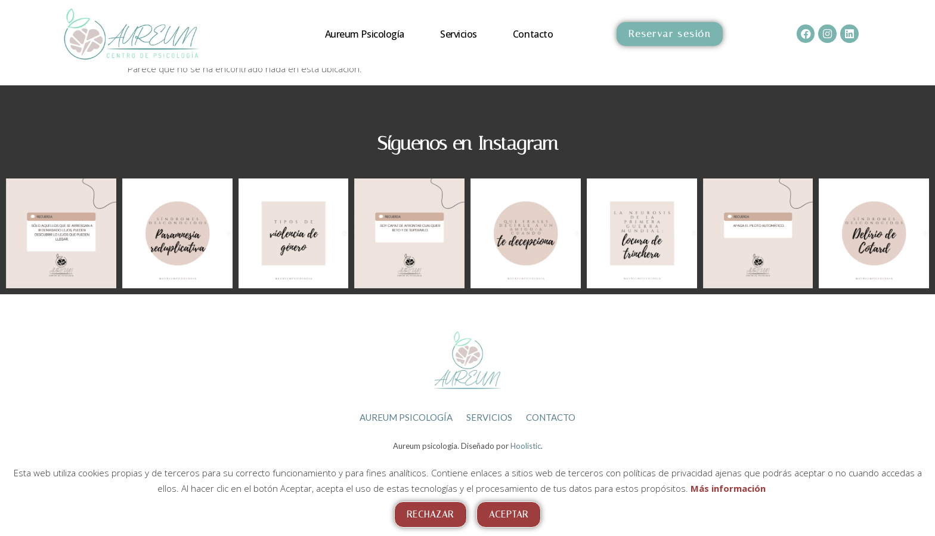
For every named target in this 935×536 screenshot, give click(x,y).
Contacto (533, 34)
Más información (728, 488)
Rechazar (430, 514)
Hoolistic (525, 443)
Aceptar (509, 514)
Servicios (458, 34)
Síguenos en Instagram (467, 143)
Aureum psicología (364, 34)
